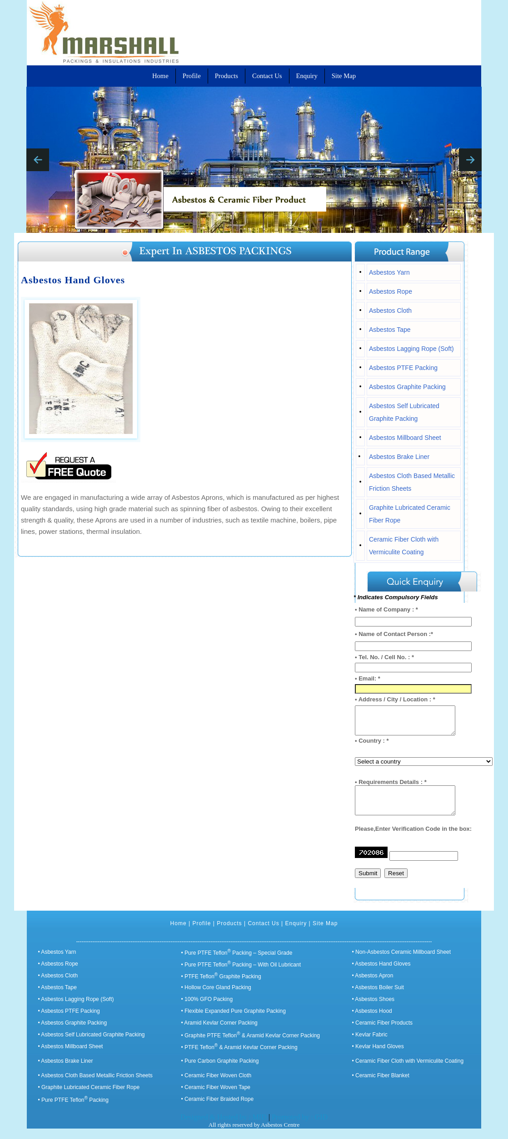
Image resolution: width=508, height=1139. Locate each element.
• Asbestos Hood (372, 1021)
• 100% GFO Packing (207, 1009)
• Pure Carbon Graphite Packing (220, 1071)
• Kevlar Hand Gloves (378, 1057)
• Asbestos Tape (57, 998)
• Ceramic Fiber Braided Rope (217, 1109)
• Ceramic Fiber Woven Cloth (216, 1086)
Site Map (325, 934)
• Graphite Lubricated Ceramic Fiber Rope (89, 1098)
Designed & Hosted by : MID (224, 1127)
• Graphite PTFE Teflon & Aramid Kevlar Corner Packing (250, 1046)
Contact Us (263, 934)
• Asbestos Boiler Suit (378, 998)
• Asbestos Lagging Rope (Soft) (76, 1009)
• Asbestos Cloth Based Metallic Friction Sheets (95, 1086)
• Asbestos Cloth (58, 986)
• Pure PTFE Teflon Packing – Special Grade (237, 963)
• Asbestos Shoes (373, 1009)
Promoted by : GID (300, 1127)
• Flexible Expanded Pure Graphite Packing (233, 1021)
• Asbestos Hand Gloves (381, 974)
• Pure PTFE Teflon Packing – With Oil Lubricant (241, 975)
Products (229, 934)
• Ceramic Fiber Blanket (380, 1086)
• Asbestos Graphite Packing (72, 1033)
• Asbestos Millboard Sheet (70, 1057)
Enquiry (296, 934)
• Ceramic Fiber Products (382, 1033)
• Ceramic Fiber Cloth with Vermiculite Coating (408, 1071)
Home (178, 934)
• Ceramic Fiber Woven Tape (215, 1098)
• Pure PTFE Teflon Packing (73, 1110)
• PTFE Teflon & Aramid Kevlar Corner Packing (239, 1058)
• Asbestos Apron (372, 986)
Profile (201, 934)
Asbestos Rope (390, 291)
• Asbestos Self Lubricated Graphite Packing (91, 1045)
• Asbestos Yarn (57, 962)
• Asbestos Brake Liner (65, 1071)
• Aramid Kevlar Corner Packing (219, 1033)
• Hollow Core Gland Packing (216, 998)
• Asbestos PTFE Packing (69, 1021)
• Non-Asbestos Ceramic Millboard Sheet (401, 962)
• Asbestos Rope (58, 974)
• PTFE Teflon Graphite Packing (221, 987)
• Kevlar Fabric (370, 1045)
